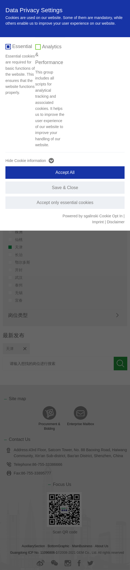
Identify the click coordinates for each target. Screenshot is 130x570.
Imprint (98, 222)
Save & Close (65, 187)
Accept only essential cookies (65, 202)
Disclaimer (116, 222)
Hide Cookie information (25, 160)
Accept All (64, 172)
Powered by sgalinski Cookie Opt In (92, 216)
